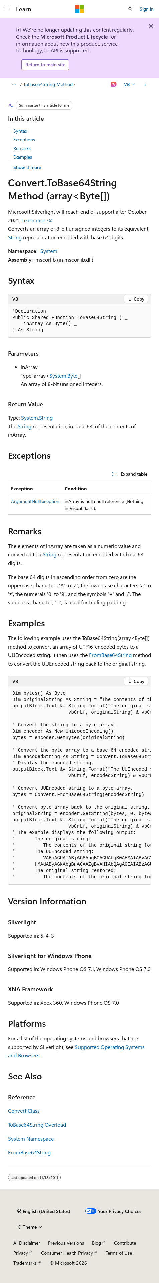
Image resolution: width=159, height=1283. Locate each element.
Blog (96, 1243)
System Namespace (31, 1138)
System (48, 250)
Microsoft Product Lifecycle (74, 36)
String (15, 237)
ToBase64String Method (48, 84)
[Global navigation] (6, 9)
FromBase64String (110, 654)
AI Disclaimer (26, 1243)
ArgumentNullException (35, 501)
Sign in (147, 9)
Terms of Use (119, 1253)
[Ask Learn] (113, 84)
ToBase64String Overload (37, 1124)
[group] (79, 785)
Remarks (22, 148)
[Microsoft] (79, 9)
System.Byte (63, 375)
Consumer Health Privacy (67, 1253)
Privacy (20, 1253)
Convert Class (24, 1110)
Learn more (34, 220)
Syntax (20, 131)
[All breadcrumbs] (14, 84)
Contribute (125, 1243)
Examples (22, 157)
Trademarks (25, 1263)
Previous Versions (66, 1243)
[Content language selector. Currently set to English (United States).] (43, 1211)
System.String (37, 417)
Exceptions (24, 139)
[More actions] (145, 84)
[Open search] (130, 9)
